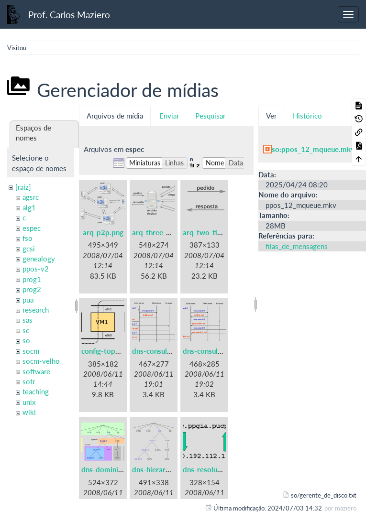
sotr (28, 381)
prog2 (31, 289)
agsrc (30, 197)
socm (30, 351)
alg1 (29, 207)
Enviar (169, 115)
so (26, 340)
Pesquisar (210, 115)
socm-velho (41, 361)
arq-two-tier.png (210, 232)
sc (25, 330)
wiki (29, 412)
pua (27, 299)
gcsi (28, 248)
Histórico (307, 115)
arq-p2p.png (103, 232)
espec (31, 228)
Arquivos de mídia (115, 115)
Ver (271, 115)
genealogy (38, 258)
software (36, 371)
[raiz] (23, 187)
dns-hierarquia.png (162, 469)
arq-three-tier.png (161, 232)
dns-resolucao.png (213, 469)
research (35, 309)
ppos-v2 (35, 268)
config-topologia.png (115, 351)
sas (27, 319)
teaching (35, 391)
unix (28, 402)
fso (27, 238)
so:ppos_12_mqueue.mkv (313, 149)
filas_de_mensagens (297, 246)
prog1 (31, 279)
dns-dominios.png (110, 469)
